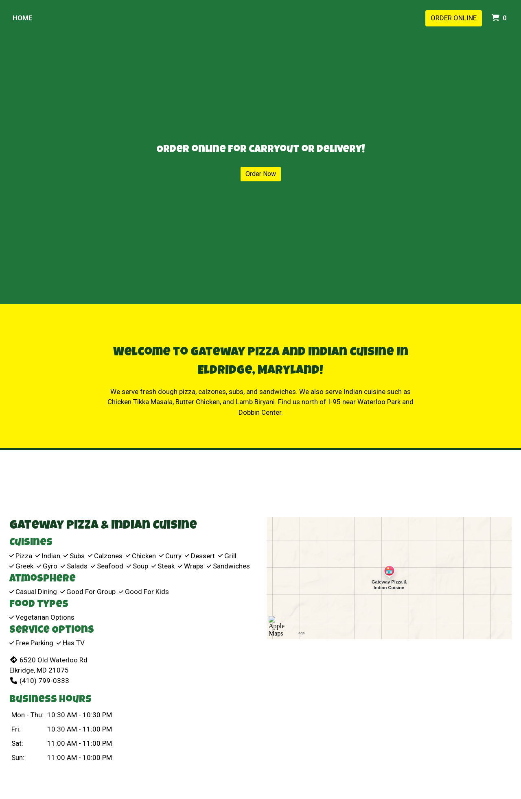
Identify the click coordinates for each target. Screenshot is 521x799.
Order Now (260, 174)
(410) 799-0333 (39, 681)
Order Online (454, 18)
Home (23, 18)
